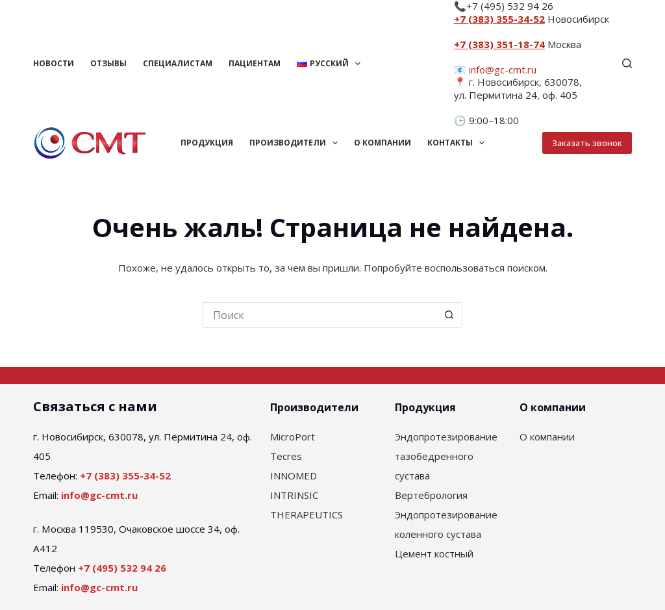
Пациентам (255, 63)
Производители (296, 143)
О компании (382, 142)
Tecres (286, 456)
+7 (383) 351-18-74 (499, 44)
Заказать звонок (587, 143)
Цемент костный (434, 553)
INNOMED (293, 475)
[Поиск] (627, 63)
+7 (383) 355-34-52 (499, 18)
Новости (53, 63)
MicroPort (292, 436)
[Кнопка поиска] (449, 315)
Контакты (458, 143)
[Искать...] (319, 315)
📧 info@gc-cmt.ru (495, 69)
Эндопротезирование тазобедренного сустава (446, 456)
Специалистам (177, 63)
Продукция (207, 142)
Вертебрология (431, 495)
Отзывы (108, 63)
